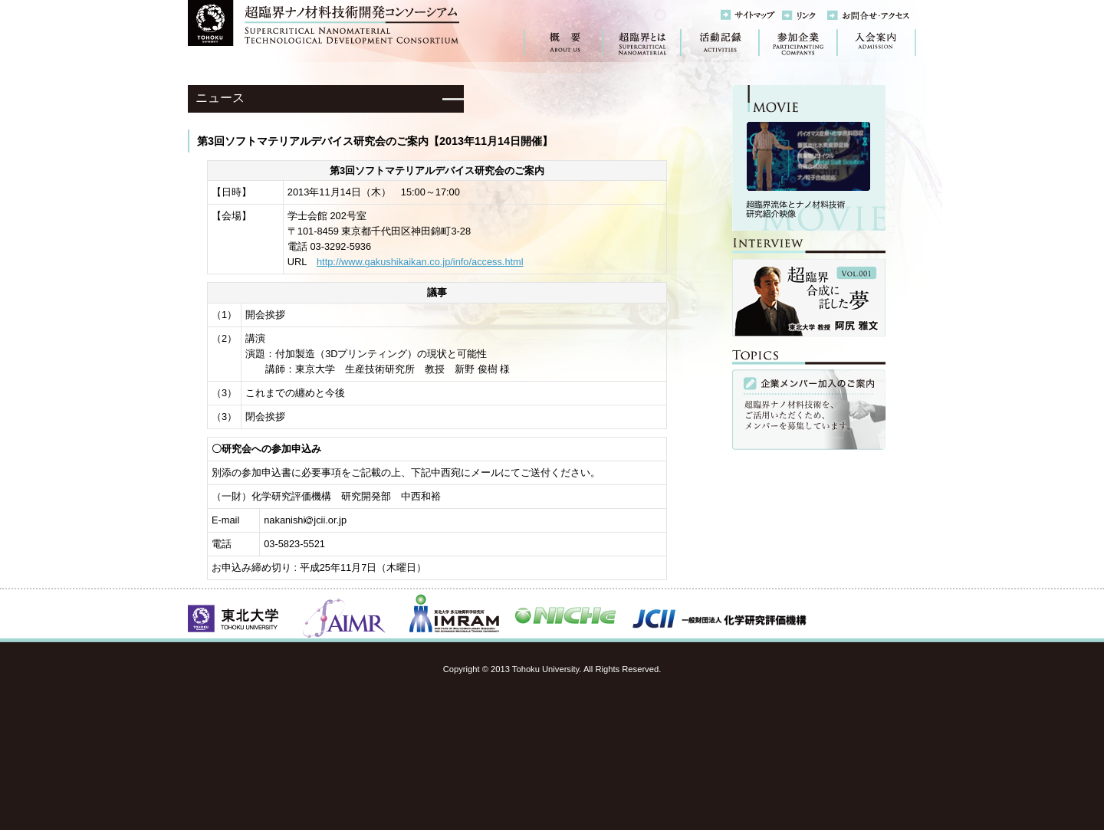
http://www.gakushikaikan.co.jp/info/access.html (420, 261)
